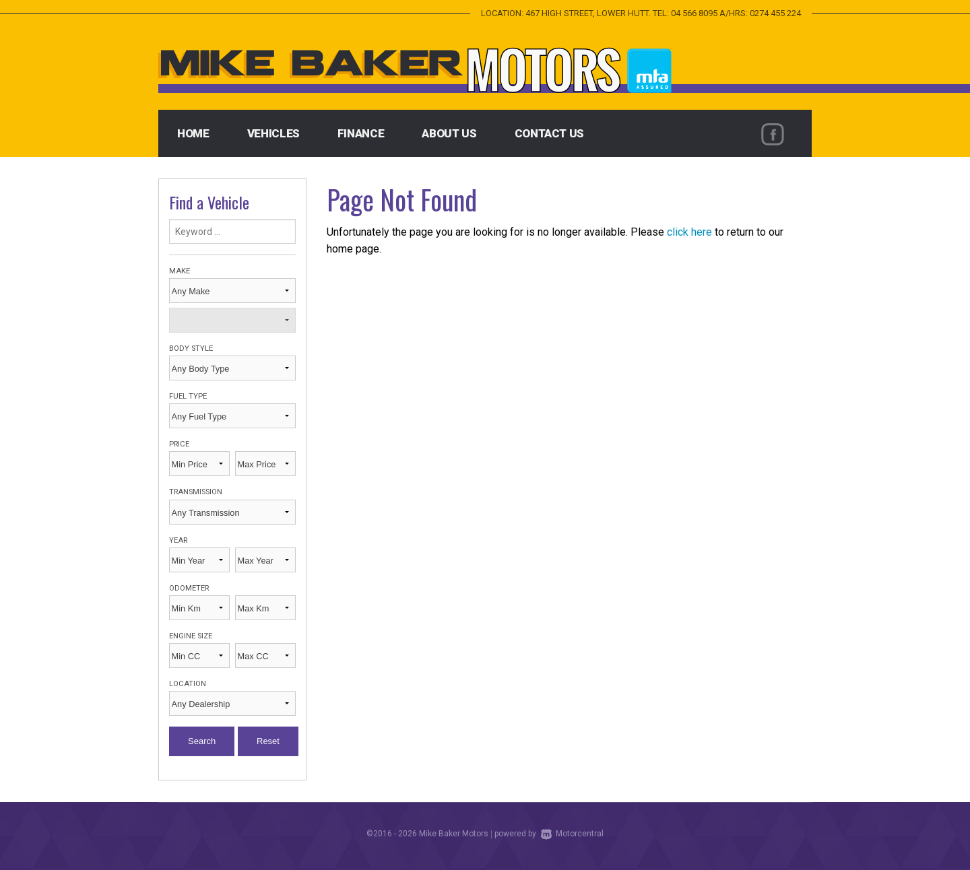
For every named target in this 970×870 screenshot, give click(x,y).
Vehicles (273, 133)
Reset (268, 741)
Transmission (195, 492)
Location (187, 683)
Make (179, 271)
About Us (449, 133)
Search (202, 741)
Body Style (191, 348)
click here (689, 232)
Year (178, 540)
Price (179, 444)
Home (193, 133)
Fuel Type (188, 396)
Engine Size (190, 636)
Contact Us (550, 133)
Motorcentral (572, 833)
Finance (361, 133)
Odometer (189, 588)
